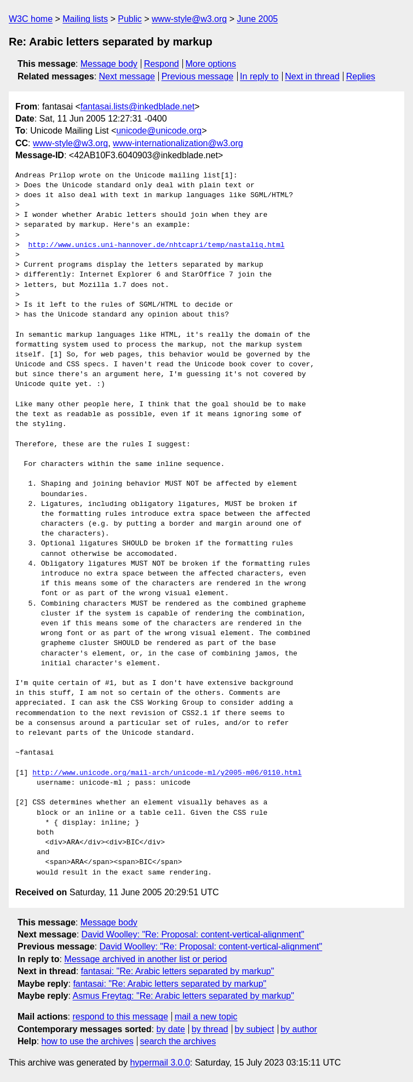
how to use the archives (88, 1041)
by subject (254, 1029)
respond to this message (120, 1016)
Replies (360, 76)
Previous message (198, 76)
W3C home (31, 19)
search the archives (178, 1041)
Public (130, 19)
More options (211, 63)
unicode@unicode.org (159, 130)
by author (298, 1029)
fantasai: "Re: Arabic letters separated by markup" (177, 971)
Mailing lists (85, 19)
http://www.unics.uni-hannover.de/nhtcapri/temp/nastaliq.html (156, 245)
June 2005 (257, 19)
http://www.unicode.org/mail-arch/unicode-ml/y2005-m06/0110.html (166, 773)
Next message (127, 76)
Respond (161, 63)
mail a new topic (206, 1016)
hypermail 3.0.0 (160, 1062)
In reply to (259, 76)
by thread (210, 1029)
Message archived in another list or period (145, 959)
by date (170, 1029)
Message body (109, 63)
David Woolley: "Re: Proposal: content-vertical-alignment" (193, 934)
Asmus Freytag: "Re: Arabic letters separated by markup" (183, 995)
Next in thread (312, 76)
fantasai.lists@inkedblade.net (137, 106)
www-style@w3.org (189, 19)
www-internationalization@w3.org (178, 143)
